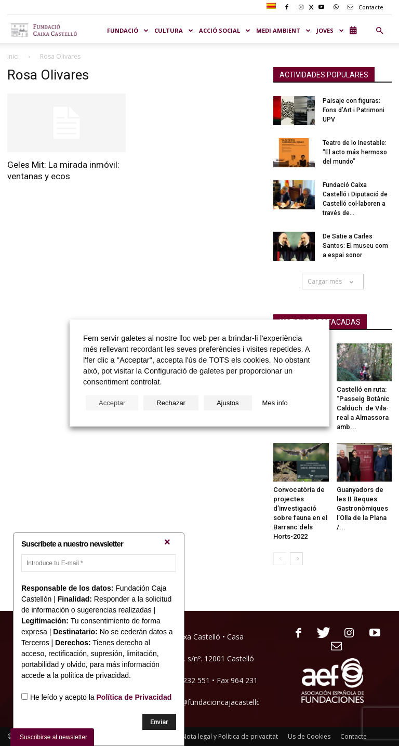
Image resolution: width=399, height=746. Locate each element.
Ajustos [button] (228, 403)
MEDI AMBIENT (283, 30)
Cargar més (333, 281)
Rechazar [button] (170, 403)
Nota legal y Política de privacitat (230, 736)
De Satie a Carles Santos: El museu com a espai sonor (355, 246)
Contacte (363, 7)
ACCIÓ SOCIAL (225, 30)
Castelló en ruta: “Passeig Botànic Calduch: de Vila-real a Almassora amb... (363, 408)
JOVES (330, 30)
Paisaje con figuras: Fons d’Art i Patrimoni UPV (353, 110)
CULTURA (174, 30)
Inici (13, 56)
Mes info (275, 402)
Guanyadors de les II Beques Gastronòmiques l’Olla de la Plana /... (362, 508)
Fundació (128, 30)
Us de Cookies (309, 736)
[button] (379, 30)
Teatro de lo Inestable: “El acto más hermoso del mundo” (355, 152)
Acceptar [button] (112, 403)
